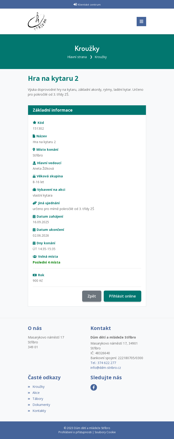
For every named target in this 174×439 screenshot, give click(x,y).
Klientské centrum (89, 4)
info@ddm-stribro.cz (105, 367)
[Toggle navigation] (141, 21)
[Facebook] (93, 387)
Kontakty (37, 410)
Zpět (91, 296)
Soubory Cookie (105, 432)
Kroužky (101, 57)
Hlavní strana (77, 57)
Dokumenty (39, 404)
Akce (34, 392)
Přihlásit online (122, 296)
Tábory (35, 398)
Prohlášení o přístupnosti (75, 432)
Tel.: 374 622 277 (103, 363)
